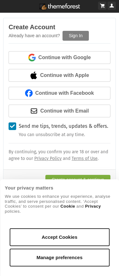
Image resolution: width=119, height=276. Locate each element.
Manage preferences (59, 257)
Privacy (93, 206)
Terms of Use (85, 158)
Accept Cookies (59, 237)
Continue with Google (59, 57)
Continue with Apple (59, 75)
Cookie (67, 206)
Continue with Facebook (59, 93)
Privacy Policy (48, 158)
